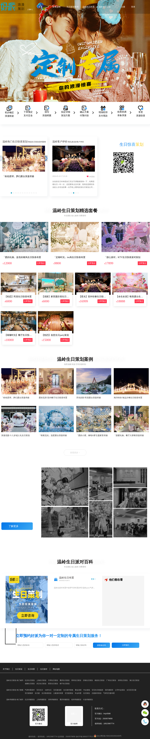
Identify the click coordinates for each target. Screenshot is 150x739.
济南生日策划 (88, 680)
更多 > (93, 579)
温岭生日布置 (88, 7)
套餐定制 (56, 7)
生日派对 (43, 669)
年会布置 (78, 693)
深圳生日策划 (123, 680)
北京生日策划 (30, 680)
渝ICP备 (85, 737)
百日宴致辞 (29, 693)
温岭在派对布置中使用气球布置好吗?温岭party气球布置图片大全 (75, 588)
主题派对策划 (96, 693)
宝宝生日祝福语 (97, 690)
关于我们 (6, 669)
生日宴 (37, 693)
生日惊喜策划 (46, 693)
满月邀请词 (109, 690)
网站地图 (56, 669)
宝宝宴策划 (69, 693)
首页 (40, 7)
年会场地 (86, 690)
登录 (133, 7)
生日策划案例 (72, 7)
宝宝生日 (39, 690)
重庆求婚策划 (65, 699)
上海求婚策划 (41, 699)
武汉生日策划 (41, 684)
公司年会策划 (120, 690)
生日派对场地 (68, 690)
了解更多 (17, 526)
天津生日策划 (53, 680)
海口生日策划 (134, 680)
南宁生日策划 (65, 684)
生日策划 (18, 669)
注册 (123, 7)
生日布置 (31, 669)
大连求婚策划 (88, 699)
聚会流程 (78, 690)
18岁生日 (48, 690)
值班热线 (98, 724)
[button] (11, 193)
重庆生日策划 (65, 680)
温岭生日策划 (104, 7)
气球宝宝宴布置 (109, 693)
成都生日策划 (30, 684)
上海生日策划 (41, 680)
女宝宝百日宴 (131, 690)
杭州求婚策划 (76, 699)
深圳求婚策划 (53, 699)
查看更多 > (75, 453)
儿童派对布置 (58, 693)
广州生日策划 (111, 680)
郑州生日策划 (76, 680)
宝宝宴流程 (57, 690)
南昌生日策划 (99, 680)
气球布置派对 (30, 690)
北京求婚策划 (30, 699)
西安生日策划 (53, 684)
